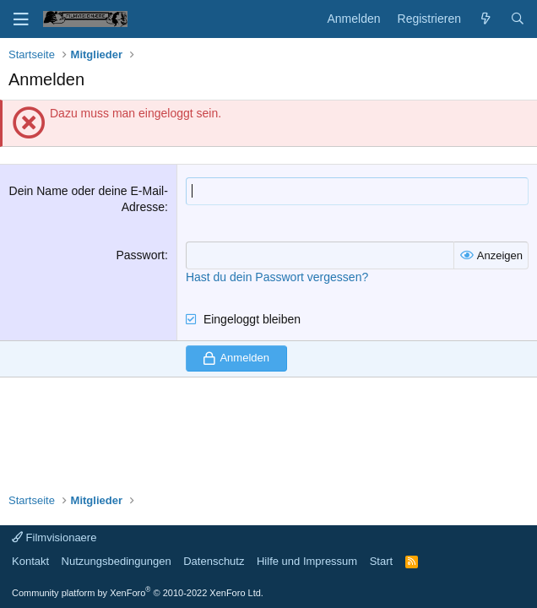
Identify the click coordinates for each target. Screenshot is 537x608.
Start (381, 561)
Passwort (140, 255)
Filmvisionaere (54, 537)
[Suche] (518, 19)
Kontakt (30, 561)
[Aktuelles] (485, 19)
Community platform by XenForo (137, 593)
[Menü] (21, 19)
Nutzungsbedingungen (116, 561)
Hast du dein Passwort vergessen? (277, 277)
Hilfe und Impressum (307, 561)
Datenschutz (213, 561)
